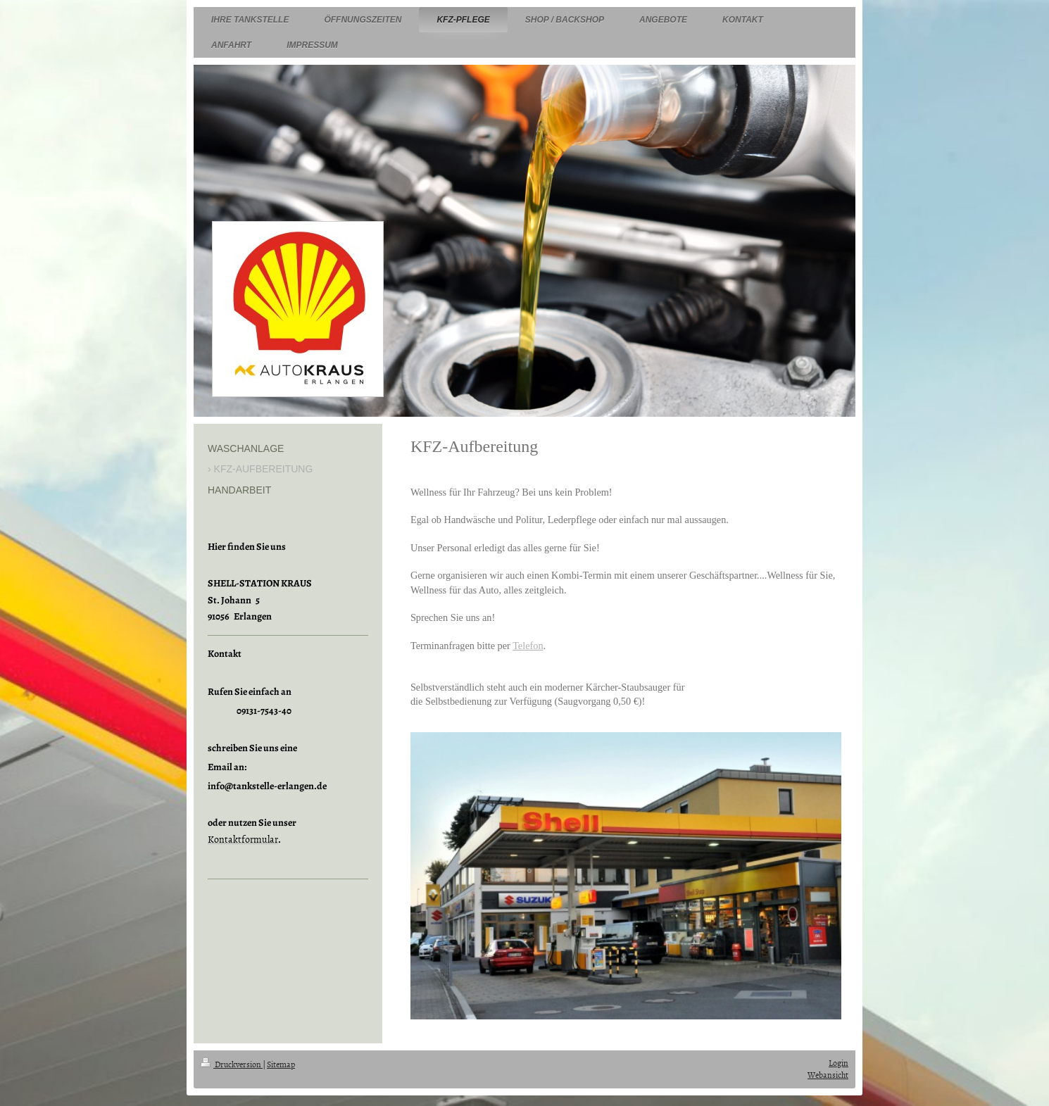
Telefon (528, 645)
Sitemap (281, 1064)
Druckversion (232, 1064)
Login (838, 1063)
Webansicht (828, 1075)
